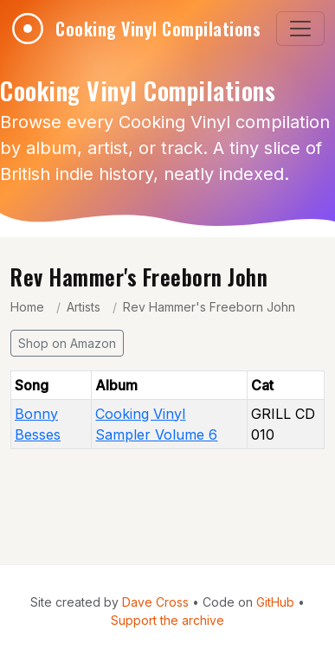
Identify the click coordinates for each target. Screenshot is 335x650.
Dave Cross (155, 602)
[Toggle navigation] (300, 28)
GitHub (275, 602)
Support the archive (167, 620)
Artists (83, 306)
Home (27, 306)
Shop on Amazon (67, 343)
